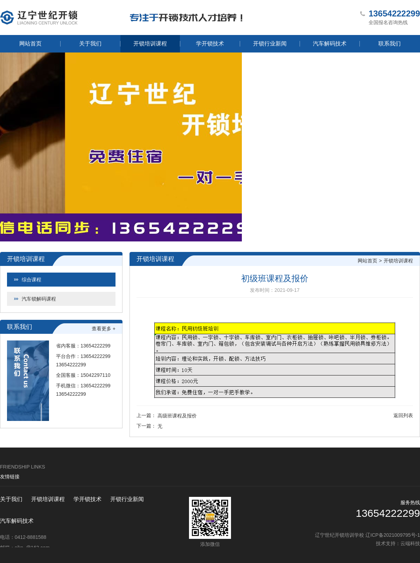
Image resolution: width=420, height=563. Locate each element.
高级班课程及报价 (177, 415)
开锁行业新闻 (270, 44)
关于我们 (90, 44)
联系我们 (389, 44)
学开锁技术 (210, 44)
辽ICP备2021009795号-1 (392, 535)
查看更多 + (103, 328)
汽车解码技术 (329, 44)
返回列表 (403, 415)
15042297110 (95, 375)
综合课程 (31, 279)
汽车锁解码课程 (39, 299)
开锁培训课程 (150, 44)
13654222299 (95, 346)
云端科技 (410, 543)
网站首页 (30, 44)
